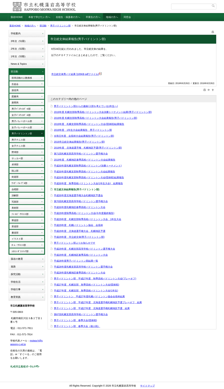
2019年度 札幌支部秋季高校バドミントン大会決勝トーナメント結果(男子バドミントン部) (103, 112)
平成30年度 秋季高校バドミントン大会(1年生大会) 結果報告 (88, 183)
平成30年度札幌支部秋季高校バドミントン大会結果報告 (84, 171)
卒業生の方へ (93, 17)
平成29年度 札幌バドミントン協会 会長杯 (78, 225)
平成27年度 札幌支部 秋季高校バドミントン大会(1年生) (86, 290)
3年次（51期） (19, 41)
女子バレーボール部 (22, 127)
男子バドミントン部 (60, 25)
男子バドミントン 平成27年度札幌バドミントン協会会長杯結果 (89, 296)
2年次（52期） (19, 48)
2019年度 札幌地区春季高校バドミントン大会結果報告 (84, 159)
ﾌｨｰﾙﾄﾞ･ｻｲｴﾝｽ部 (20, 214)
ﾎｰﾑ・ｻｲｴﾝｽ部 (19, 245)
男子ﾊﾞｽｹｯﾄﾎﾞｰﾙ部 (21, 109)
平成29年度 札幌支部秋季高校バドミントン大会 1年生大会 (87, 219)
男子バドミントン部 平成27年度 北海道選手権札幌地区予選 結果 (92, 308)
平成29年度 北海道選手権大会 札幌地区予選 (79, 231)
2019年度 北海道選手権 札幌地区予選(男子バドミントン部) (88, 147)
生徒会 (15, 84)
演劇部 (15, 195)
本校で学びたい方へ (39, 17)
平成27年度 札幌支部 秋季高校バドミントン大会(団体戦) (86, 284)
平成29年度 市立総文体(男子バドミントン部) (79, 237)
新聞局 (15, 102)
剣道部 (15, 177)
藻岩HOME (17, 17)
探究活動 (16, 274)
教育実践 (16, 297)
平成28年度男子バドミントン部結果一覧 (76, 260)
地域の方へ (112, 17)
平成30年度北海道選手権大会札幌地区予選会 (78, 195)
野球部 (15, 152)
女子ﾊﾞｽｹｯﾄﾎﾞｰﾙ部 (21, 115)
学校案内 (16, 33)
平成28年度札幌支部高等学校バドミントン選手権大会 (83, 266)
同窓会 (127, 17)
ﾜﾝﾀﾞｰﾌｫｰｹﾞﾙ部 (19, 183)
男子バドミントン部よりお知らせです (74, 242)
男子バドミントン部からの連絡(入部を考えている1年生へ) (86, 106)
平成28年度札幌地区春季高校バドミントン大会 (79, 272)
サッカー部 (17, 158)
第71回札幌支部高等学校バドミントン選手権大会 (81, 153)
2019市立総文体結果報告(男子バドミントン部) (79, 141)
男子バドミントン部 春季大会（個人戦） (77, 326)
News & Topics (19, 63)
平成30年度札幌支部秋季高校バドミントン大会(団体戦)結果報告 (89, 177)
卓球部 (15, 164)
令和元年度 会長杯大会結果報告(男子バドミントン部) (84, 135)
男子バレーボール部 (22, 121)
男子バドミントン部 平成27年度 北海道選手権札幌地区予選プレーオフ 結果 (98, 302)
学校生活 (16, 281)
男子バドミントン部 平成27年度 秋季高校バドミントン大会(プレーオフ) (95, 278)
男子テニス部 (18, 139)
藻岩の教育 (17, 258)
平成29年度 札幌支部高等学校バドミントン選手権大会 (84, 248)
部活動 (43, 25)
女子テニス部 (18, 146)
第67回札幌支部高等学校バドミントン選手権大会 (81, 314)
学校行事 (16, 289)
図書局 (15, 96)
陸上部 (15, 170)
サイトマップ (147, 385)
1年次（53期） (19, 56)
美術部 (15, 208)
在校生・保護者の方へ (68, 17)
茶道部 (15, 226)
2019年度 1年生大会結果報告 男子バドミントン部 (83, 130)
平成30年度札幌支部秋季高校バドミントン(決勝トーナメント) (88, 165)
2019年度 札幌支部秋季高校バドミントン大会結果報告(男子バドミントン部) (95, 118)
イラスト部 (17, 238)
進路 (13, 266)
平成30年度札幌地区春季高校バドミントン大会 (79, 207)
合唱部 (15, 189)
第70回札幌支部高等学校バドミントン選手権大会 (81, 201)
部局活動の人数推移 (22, 78)
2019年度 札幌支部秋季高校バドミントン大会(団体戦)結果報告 (89, 124)
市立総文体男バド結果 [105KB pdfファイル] (76, 74)
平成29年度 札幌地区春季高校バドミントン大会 (81, 254)
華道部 (15, 220)
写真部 (15, 201)
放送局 (15, 90)
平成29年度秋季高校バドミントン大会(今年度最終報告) (84, 213)
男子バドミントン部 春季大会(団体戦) (75, 320)
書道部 (15, 232)
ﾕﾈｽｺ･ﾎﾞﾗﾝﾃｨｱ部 (20, 251)
